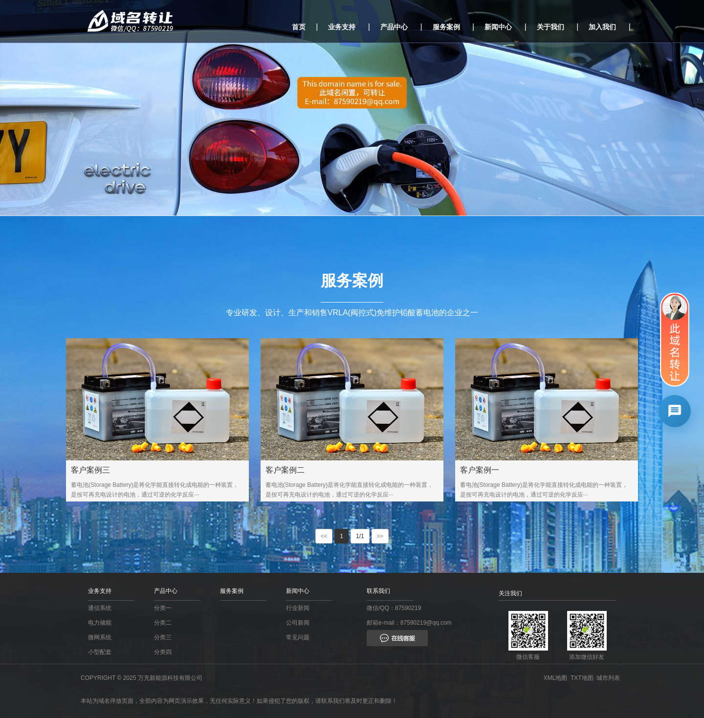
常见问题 (297, 637)
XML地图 (557, 677)
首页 (299, 27)
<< (324, 536)
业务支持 (341, 27)
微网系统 (99, 637)
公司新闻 (297, 622)
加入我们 (602, 27)
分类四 (163, 652)
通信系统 (99, 608)
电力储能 (99, 622)
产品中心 (394, 27)
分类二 (163, 622)
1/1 (360, 536)
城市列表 (609, 677)
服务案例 (446, 27)
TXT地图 (583, 677)
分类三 (163, 637)
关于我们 (550, 27)
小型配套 (99, 652)
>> (380, 536)
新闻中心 (498, 27)
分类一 (163, 608)
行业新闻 (297, 608)
